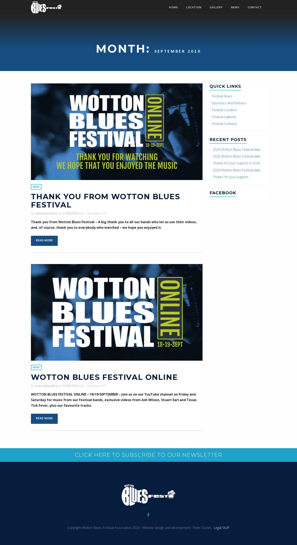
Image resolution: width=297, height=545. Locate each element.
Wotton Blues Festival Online (104, 377)
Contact (255, 7)
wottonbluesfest (46, 213)
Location (194, 7)
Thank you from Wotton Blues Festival (105, 200)
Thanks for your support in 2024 (236, 163)
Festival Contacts (224, 123)
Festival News (222, 96)
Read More (44, 240)
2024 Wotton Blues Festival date (236, 170)
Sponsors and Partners (229, 103)
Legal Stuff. (221, 527)
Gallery (216, 7)
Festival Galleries (224, 117)
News (235, 7)
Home (173, 7)
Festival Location (224, 110)
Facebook (223, 192)
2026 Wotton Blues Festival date (236, 149)
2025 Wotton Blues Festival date (236, 156)
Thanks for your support (230, 177)
